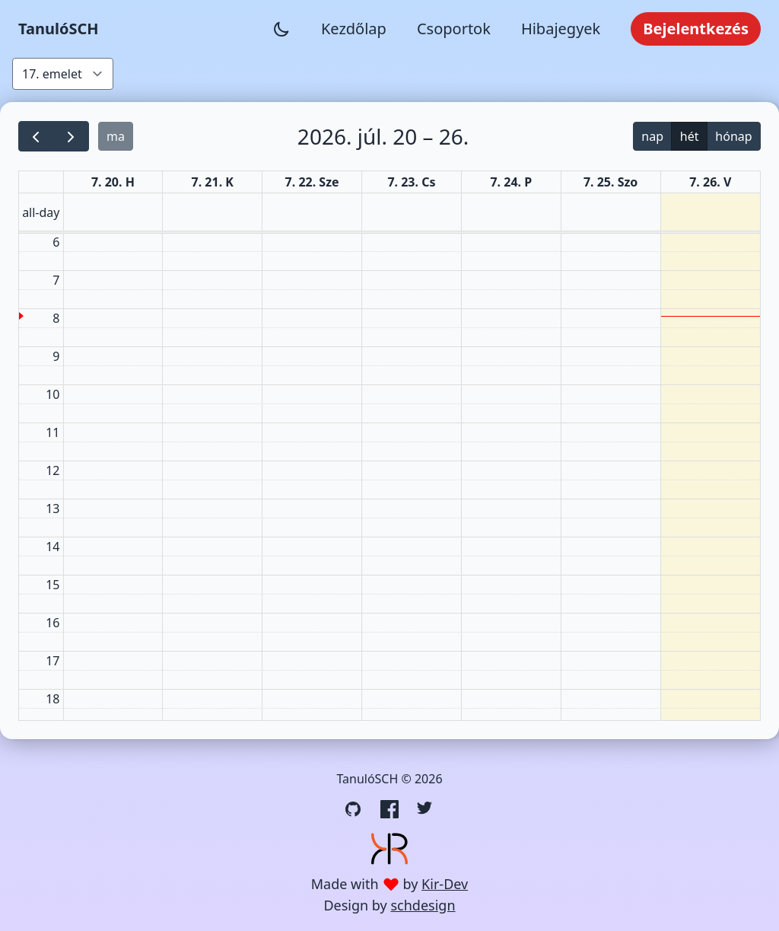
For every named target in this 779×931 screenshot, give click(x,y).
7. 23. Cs (411, 182)
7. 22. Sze (312, 182)
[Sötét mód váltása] (281, 29)
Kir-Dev (444, 884)
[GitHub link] (353, 809)
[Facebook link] (389, 809)
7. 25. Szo (610, 182)
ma (116, 136)
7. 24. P (511, 182)
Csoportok (454, 28)
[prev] (36, 136)
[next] (71, 136)
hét (689, 136)
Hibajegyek (560, 28)
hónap (733, 136)
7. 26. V (710, 182)
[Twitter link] (426, 809)
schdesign (422, 905)
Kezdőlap (353, 28)
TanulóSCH (58, 28)
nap (652, 136)
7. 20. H (113, 182)
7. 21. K (213, 182)
